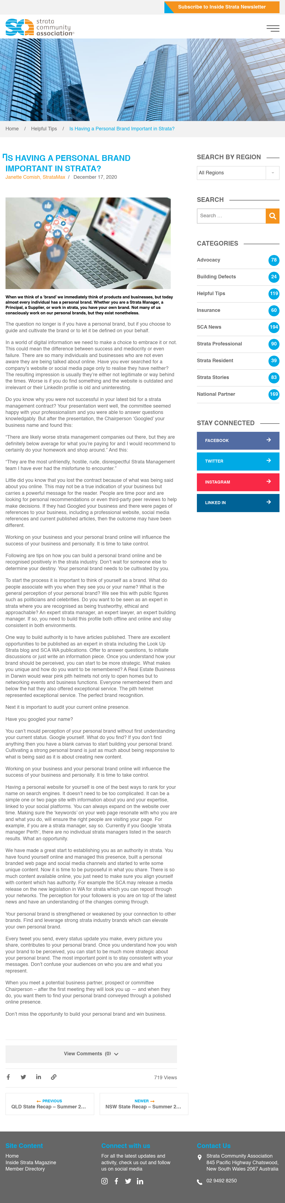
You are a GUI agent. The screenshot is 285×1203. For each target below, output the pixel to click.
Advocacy (238, 260)
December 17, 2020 (95, 177)
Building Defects (238, 277)
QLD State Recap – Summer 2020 (49, 1107)
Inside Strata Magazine (31, 1162)
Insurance (238, 310)
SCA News (238, 327)
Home (12, 129)
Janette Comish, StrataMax (35, 177)
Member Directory (25, 1169)
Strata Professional (238, 344)
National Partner (238, 394)
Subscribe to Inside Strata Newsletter (222, 7)
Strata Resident (238, 361)
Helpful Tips (44, 129)
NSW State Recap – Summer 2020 (144, 1107)
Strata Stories (238, 377)
